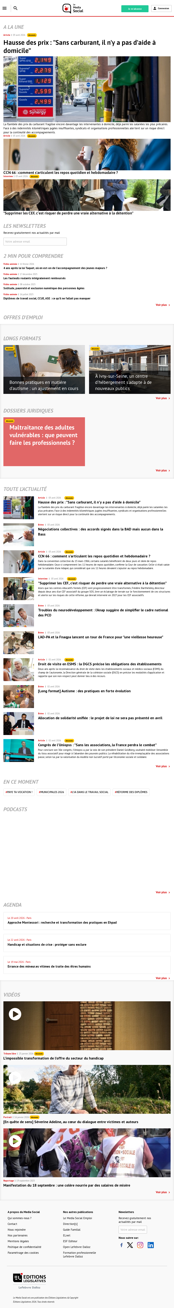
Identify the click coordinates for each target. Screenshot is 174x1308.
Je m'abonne (135, 8)
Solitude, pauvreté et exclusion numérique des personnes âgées (43, 288)
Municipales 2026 (51, 792)
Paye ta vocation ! (19, 792)
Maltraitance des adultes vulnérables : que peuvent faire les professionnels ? (43, 434)
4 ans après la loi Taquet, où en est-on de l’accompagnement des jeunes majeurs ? (55, 268)
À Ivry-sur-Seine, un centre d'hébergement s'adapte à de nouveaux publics (123, 382)
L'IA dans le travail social (89, 792)
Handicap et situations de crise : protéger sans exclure (47, 944)
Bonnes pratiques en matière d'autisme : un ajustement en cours (44, 385)
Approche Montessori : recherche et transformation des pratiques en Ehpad (62, 922)
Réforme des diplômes (131, 792)
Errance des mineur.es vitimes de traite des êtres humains (49, 966)
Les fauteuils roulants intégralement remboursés (34, 278)
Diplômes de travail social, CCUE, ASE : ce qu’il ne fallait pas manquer (46, 298)
